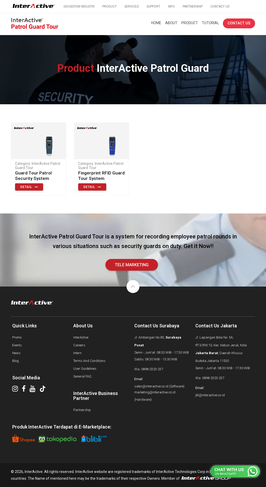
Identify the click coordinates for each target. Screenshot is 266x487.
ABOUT (171, 23)
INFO (171, 6)
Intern (77, 353)
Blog (15, 361)
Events (17, 345)
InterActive (80, 337)
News (16, 353)
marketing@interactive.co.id (154, 392)
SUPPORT (153, 6)
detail (29, 187)
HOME (156, 23)
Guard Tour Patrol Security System (33, 175)
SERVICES (131, 6)
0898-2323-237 (152, 369)
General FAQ (82, 376)
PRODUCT (109, 6)
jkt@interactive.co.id (210, 395)
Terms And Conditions (89, 361)
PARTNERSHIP (193, 6)
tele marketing (132, 264)
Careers (79, 345)
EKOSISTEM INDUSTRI (79, 6)
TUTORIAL (210, 23)
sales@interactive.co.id (151, 386)
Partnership (82, 410)
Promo (17, 337)
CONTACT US (219, 6)
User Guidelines (84, 369)
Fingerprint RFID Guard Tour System (101, 175)
